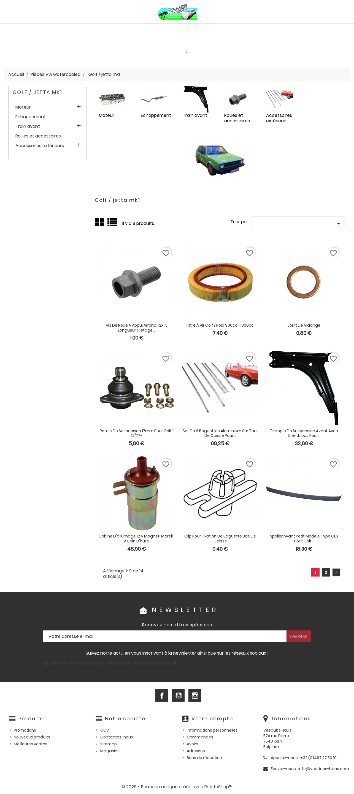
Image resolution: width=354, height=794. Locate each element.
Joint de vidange (304, 325)
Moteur (23, 107)
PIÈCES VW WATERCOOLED (104, 29)
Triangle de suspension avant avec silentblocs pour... (304, 433)
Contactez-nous (116, 737)
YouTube (178, 695)
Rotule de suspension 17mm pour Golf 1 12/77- (137, 433)
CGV (104, 730)
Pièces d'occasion (276, 29)
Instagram (194, 695)
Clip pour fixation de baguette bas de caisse (220, 538)
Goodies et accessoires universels (113, 41)
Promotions (25, 730)
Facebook (161, 695)
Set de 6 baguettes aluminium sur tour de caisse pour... (220, 433)
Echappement (30, 117)
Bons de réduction (204, 757)
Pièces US (241, 29)
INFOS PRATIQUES (259, 41)
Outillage (312, 29)
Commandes (200, 737)
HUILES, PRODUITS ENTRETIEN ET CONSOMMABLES (181, 29)
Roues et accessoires (38, 136)
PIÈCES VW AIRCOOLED (52, 29)
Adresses (196, 751)
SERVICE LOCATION (219, 41)
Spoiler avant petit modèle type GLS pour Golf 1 (304, 538)
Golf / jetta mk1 (37, 92)
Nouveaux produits (32, 737)
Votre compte (212, 718)
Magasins (110, 751)
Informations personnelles (212, 730)
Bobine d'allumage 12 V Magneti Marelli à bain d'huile (136, 538)
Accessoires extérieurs (39, 146)
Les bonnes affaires (175, 41)
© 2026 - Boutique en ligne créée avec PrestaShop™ (177, 787)
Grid (100, 222)
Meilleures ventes (30, 744)
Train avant (27, 126)
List (112, 224)
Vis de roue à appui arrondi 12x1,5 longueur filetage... (136, 327)
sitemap (108, 744)
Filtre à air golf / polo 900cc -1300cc (220, 325)
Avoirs (192, 744)
